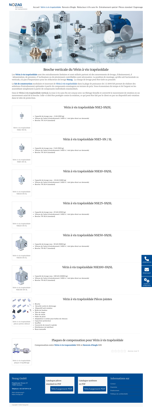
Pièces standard (125, 7)
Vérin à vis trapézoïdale (51, 7)
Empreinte (113, 387)
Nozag (70, 79)
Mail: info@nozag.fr (18, 392)
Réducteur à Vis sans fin (87, 7)
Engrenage (138, 7)
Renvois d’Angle (69, 7)
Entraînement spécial (108, 7)
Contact (113, 384)
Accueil (36, 7)
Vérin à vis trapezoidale (65, 345)
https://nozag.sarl (17, 394)
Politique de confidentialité (119, 394)
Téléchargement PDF (61, 388)
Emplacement (114, 390)
